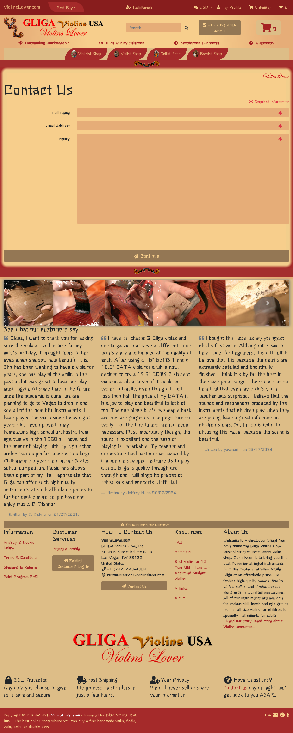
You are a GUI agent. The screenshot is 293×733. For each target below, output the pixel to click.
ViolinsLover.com (22, 6)
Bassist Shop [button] (207, 53)
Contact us (235, 687)
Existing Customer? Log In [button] (73, 563)
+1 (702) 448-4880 (220, 27)
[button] (203, 7)
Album (180, 597)
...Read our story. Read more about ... (252, 623)
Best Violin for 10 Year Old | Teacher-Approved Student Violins (192, 569)
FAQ (178, 542)
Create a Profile (66, 548)
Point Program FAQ (21, 576)
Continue (146, 255)
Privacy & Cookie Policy (19, 545)
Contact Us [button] (134, 586)
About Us (183, 551)
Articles (181, 588)
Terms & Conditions (20, 557)
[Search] (153, 27)
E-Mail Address (56, 125)
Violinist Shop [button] (86, 53)
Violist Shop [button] (127, 53)
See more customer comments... (146, 524)
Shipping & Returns (20, 567)
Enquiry (63, 138)
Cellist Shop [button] (167, 53)
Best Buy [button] (65, 7)
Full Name (61, 112)
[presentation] (113, 237)
